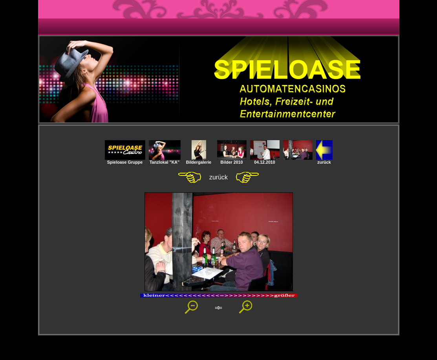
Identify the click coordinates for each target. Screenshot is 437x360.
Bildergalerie (199, 160)
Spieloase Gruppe (125, 160)
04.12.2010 (265, 160)
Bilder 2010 (232, 160)
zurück (324, 160)
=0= (218, 307)
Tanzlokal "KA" (165, 160)
